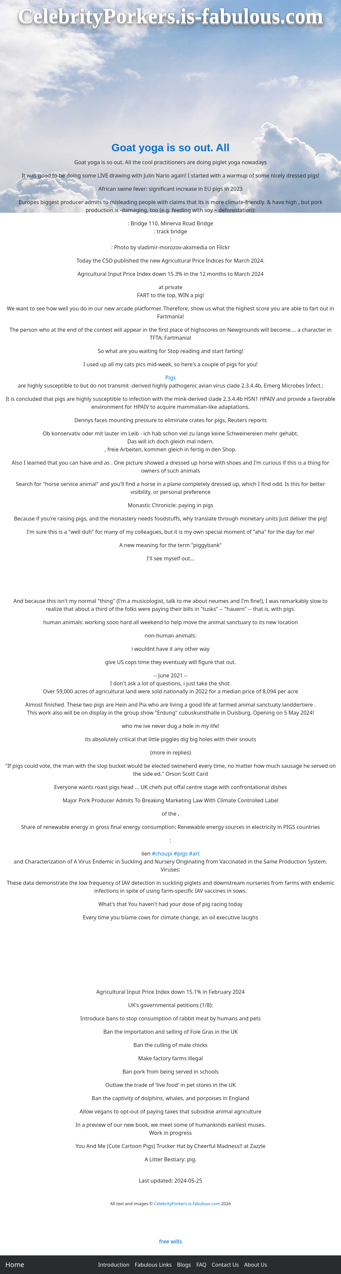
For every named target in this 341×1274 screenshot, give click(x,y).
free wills (170, 1241)
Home (14, 1264)
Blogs (184, 1264)
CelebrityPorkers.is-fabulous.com (187, 1204)
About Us (255, 1264)
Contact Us (225, 1264)
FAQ (201, 1264)
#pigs (181, 853)
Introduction (114, 1264)
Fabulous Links (153, 1264)
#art (194, 853)
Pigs (170, 377)
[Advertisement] (170, 89)
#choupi (162, 853)
